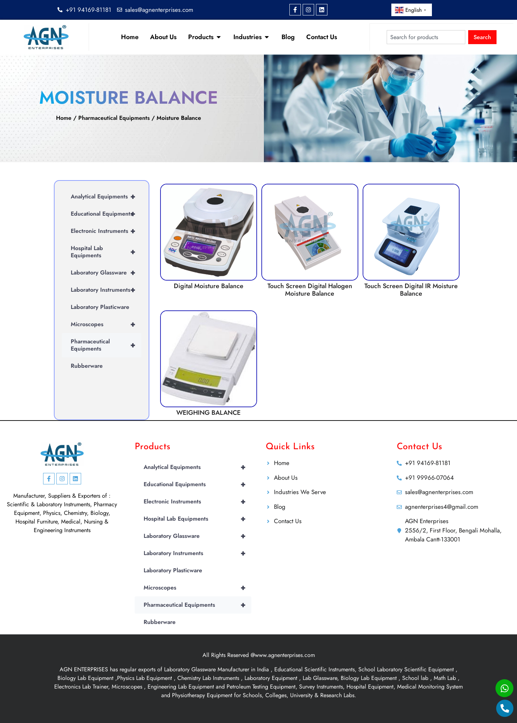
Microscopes (106, 324)
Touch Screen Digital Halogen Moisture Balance (309, 290)
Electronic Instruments (106, 231)
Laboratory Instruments (106, 290)
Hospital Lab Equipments (106, 252)
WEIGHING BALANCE (208, 412)
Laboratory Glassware (106, 272)
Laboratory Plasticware (100, 307)
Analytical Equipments (106, 196)
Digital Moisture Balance (208, 286)
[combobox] (426, 37)
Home (63, 118)
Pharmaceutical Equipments (114, 118)
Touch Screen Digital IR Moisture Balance (411, 290)
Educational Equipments (106, 213)
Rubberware (87, 366)
